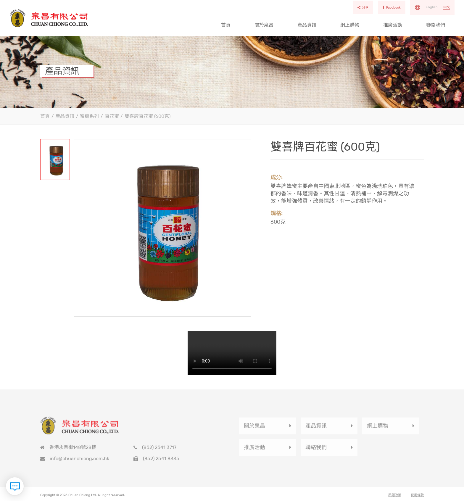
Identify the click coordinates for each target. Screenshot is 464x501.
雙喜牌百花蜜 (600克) (147, 116)
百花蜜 (112, 116)
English (432, 7)
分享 (362, 7)
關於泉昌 (263, 25)
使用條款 (417, 498)
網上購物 (349, 25)
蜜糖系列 (89, 116)
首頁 (226, 25)
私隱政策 (394, 498)
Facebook (392, 7)
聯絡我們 (435, 25)
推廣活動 (392, 25)
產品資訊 (306, 25)
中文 (446, 7)
